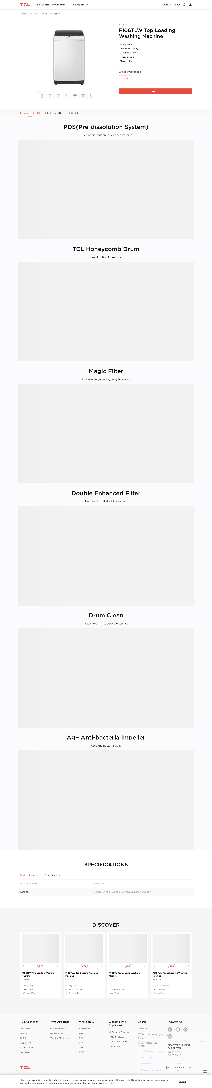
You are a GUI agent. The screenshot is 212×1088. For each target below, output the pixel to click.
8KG (126, 78)
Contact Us (114, 1046)
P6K (81, 1042)
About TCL (143, 1028)
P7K (81, 1038)
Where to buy (155, 91)
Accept (182, 1081)
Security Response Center (147, 1044)
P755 (81, 1052)
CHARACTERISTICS (30, 113)
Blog (140, 1038)
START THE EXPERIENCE (174, 1054)
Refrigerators (56, 1033)
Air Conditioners (57, 1028)
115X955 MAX (86, 1028)
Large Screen (27, 1047)
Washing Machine (38, 13)
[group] (67, 55)
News (141, 1033)
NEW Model (26, 1028)
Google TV (25, 1042)
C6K (81, 1047)
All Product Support (119, 1032)
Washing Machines (59, 1038)
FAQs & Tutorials (117, 1037)
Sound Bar (25, 1052)
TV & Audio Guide (118, 1041)
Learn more (109, 1083)
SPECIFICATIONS (53, 113)
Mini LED (24, 1033)
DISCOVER (72, 113)
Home (23, 13)
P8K (81, 1033)
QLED (23, 1038)
